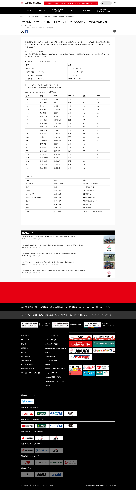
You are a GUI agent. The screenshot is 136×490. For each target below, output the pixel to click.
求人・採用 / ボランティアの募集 (30, 373)
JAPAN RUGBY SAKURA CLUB (69, 3)
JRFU (23, 28)
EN (115, 4)
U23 (88, 307)
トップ (21, 16)
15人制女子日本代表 (71, 307)
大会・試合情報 (32, 315)
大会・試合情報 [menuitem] (85, 10)
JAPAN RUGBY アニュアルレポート (103, 315)
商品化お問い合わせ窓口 (28, 369)
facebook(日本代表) (51, 344)
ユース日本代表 (48, 28)
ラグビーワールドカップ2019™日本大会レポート (75, 315)
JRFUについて (25, 340)
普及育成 (39, 28)
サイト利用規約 (25, 485)
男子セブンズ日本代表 (41, 307)
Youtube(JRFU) (49, 364)
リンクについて (36, 485)
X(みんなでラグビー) (51, 360)
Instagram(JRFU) (50, 373)
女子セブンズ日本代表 (56, 307)
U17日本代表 (30, 28)
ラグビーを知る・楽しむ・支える (49, 315)
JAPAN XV (82, 307)
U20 (92, 307)
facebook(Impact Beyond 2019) (54, 348)
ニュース (28, 16)
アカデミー (108, 307)
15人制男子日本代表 (27, 307)
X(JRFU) (47, 352)
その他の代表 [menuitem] (42, 10)
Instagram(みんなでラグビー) (54, 381)
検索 (102, 3)
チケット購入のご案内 (51, 3)
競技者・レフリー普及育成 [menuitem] (57, 10)
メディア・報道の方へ (27, 364)
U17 (101, 307)
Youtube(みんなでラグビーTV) (54, 369)
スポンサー (24, 352)
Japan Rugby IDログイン (89, 3)
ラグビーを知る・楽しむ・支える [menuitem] (103, 10)
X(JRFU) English (50, 356)
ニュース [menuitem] (72, 10)
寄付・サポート (25, 356)
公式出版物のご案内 (26, 360)
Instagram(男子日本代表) (52, 377)
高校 (97, 307)
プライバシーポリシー (48, 485)
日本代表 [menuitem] (28, 10)
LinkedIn (47, 385)
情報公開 (23, 344)
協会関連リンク (25, 348)
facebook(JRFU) (50, 340)
